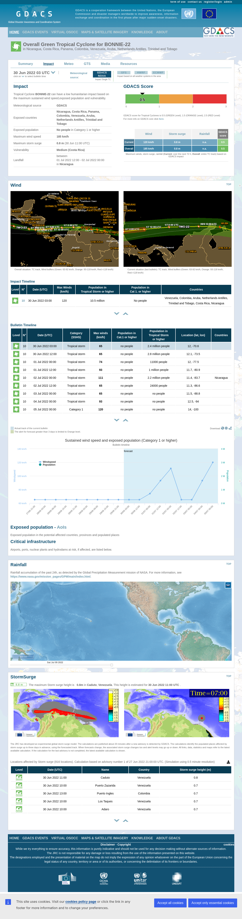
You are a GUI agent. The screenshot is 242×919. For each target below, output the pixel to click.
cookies (229, 844)
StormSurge (23, 676)
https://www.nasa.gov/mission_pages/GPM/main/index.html (51, 576)
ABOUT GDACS (168, 838)
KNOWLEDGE (142, 32)
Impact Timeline (23, 281)
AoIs (62, 527)
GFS (124, 72)
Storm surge (177, 134)
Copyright (124, 844)
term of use (178, 1)
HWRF (141, 72)
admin (228, 1)
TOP (228, 184)
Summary (25, 64)
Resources (128, 64)
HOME (14, 32)
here (161, 119)
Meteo (68, 64)
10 (23, 300)
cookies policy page (80, 901)
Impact (48, 64)
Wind (148, 134)
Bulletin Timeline (24, 325)
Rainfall (204, 134)
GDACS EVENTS (35, 32)
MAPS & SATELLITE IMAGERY (104, 32)
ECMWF (158, 72)
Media (105, 64)
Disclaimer (108, 844)
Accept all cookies (170, 903)
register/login (213, 1)
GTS (87, 64)
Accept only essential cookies (212, 903)
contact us (195, 1)
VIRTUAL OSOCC (64, 32)
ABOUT (162, 32)
